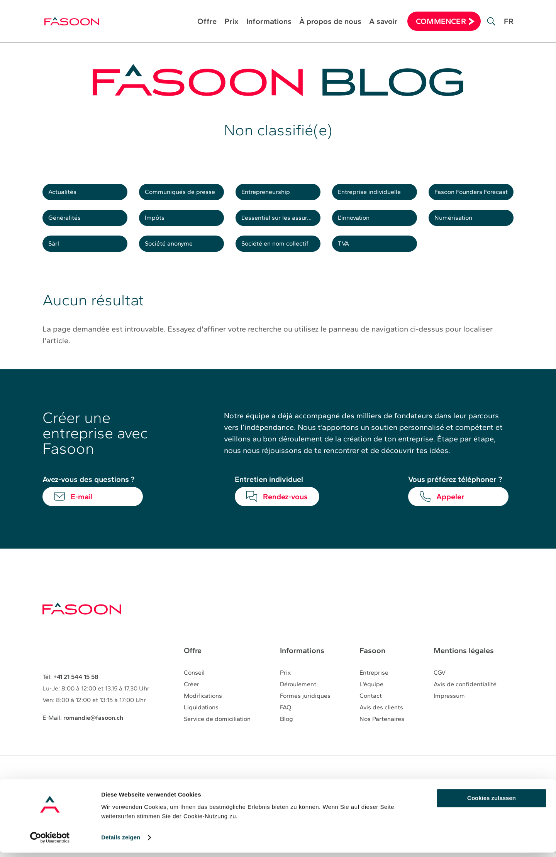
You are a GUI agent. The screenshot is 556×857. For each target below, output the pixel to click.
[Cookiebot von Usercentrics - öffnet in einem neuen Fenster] (50, 842)
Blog (286, 733)
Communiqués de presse (185, 194)
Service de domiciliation (217, 733)
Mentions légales (464, 664)
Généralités (68, 225)
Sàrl (56, 255)
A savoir (383, 22)
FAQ (285, 721)
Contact (370, 710)
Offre (207, 22)
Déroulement (298, 698)
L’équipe (371, 698)
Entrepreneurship (270, 194)
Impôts (158, 225)
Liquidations (201, 721)
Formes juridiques (305, 710)
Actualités (66, 194)
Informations (269, 22)
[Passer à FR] (509, 27)
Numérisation (457, 225)
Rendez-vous (285, 510)
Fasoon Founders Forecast (475, 194)
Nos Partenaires (381, 733)
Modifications (203, 710)
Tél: (70, 690)
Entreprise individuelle (375, 194)
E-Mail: (82, 731)
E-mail (82, 510)
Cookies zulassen (491, 802)
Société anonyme (174, 255)
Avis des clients (381, 721)
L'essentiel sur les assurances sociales (281, 225)
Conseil (194, 686)
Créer (191, 698)
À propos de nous (330, 22)
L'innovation (358, 225)
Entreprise (373, 686)
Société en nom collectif (280, 255)
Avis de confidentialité (465, 698)
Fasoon (372, 664)
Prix (231, 22)
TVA (346, 255)
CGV (440, 686)
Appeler (450, 510)
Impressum (449, 710)
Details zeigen (120, 841)
